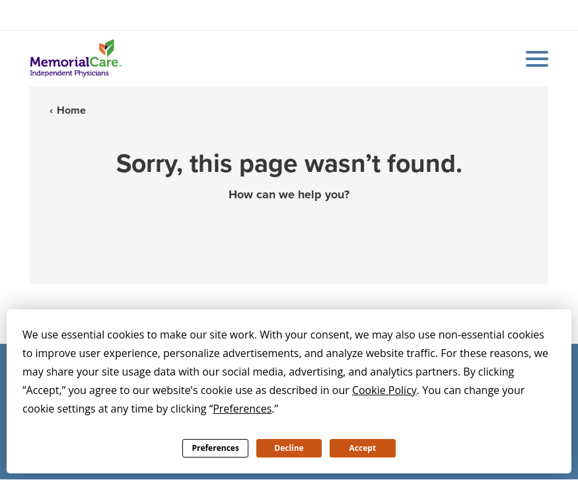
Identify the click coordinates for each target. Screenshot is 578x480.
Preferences (215, 448)
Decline (288, 448)
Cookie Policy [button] (384, 390)
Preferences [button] (242, 408)
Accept (363, 448)
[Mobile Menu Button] (533, 58)
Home (71, 110)
